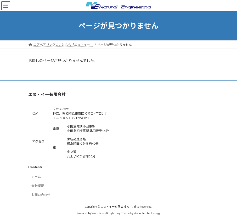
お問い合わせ (40, 195)
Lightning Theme (119, 213)
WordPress (99, 213)
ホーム (36, 177)
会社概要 (37, 186)
